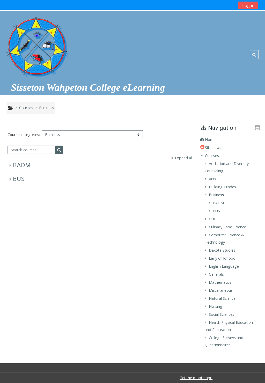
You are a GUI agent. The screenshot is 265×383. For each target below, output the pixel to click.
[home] (37, 44)
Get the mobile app (196, 377)
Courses (216, 155)
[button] (254, 54)
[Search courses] (31, 150)
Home (214, 139)
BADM (22, 165)
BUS (19, 179)
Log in (248, 5)
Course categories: (24, 134)
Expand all (184, 157)
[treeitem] (231, 139)
